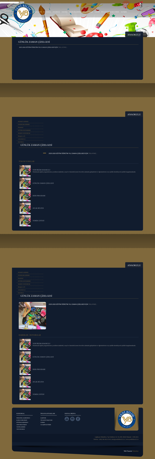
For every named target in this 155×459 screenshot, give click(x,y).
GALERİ (97, 12)
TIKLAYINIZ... (62, 47)
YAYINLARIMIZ (20, 427)
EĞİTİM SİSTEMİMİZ (24, 130)
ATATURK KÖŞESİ (21, 424)
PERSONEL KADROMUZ (23, 418)
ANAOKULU (56, 12)
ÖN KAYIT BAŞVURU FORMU (110, 12)
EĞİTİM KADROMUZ (22, 422)
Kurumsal (20, 127)
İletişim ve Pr (21, 136)
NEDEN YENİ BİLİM (24, 133)
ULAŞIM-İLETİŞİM (46, 424)
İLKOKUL (65, 12)
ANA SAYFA (38, 12)
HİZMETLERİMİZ (88, 12)
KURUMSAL (47, 12)
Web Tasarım (131, 451)
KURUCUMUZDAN (21, 420)
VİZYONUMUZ (20, 429)
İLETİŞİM (124, 12)
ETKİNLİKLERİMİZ (75, 12)
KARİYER (43, 418)
